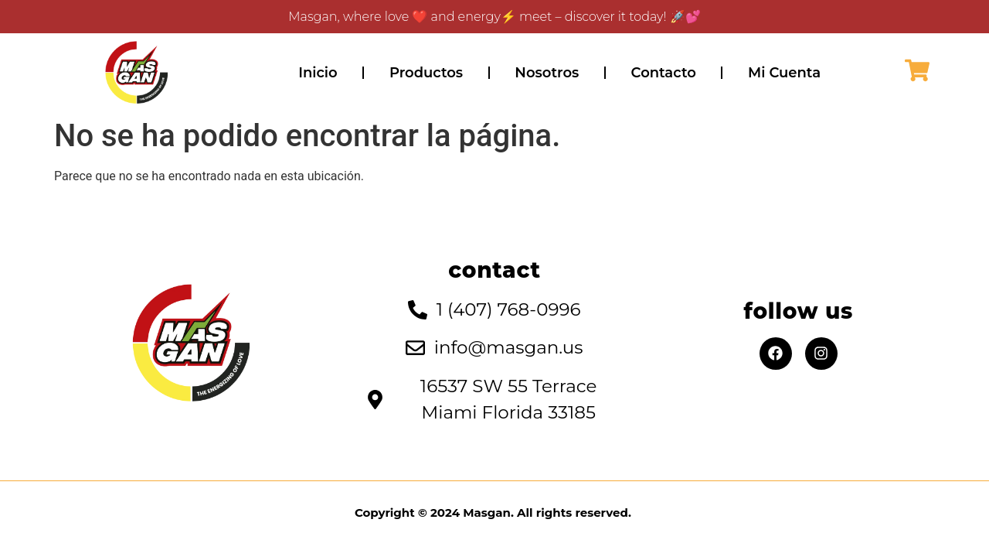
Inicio (317, 72)
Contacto (663, 72)
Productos (426, 72)
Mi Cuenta (784, 72)
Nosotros (547, 72)
